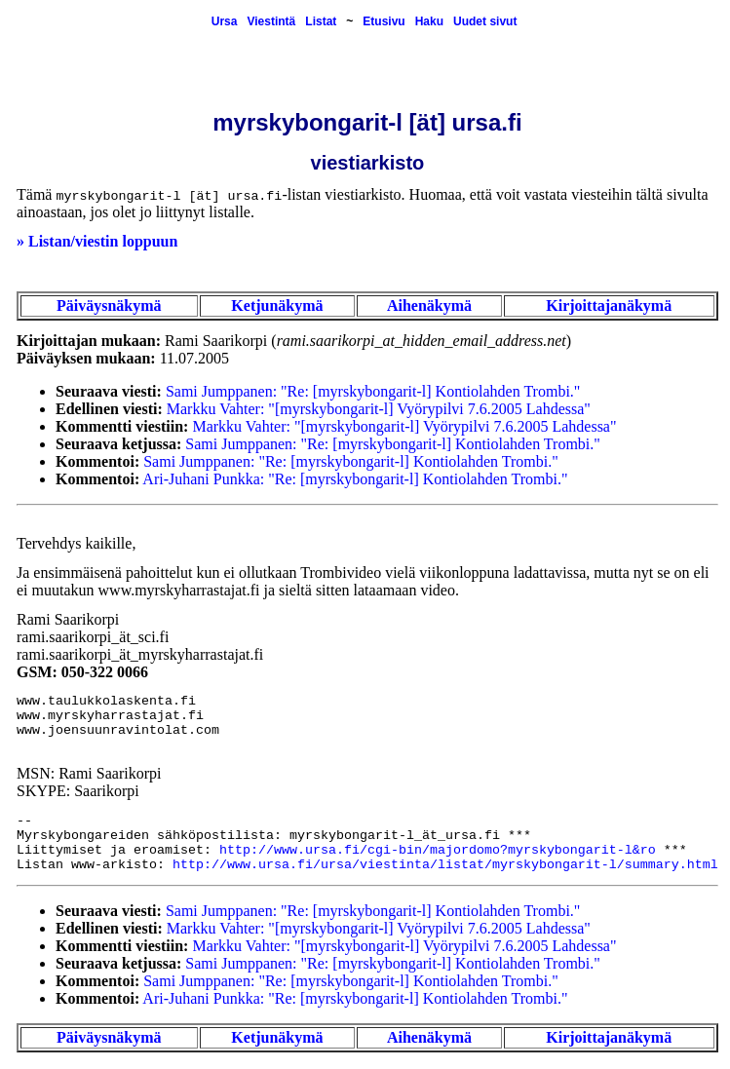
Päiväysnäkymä (109, 305)
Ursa (224, 21)
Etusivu (383, 21)
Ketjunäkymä (277, 305)
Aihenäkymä (429, 305)
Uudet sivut (485, 21)
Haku (429, 21)
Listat (320, 21)
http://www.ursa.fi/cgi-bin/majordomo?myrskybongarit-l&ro (437, 850)
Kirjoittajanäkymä (609, 305)
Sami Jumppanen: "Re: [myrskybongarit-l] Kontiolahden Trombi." (373, 391)
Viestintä (271, 21)
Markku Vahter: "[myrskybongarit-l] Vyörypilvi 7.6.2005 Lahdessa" (379, 409)
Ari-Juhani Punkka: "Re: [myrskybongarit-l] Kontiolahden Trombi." (354, 479)
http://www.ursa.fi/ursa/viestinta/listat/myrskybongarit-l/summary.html (445, 865)
